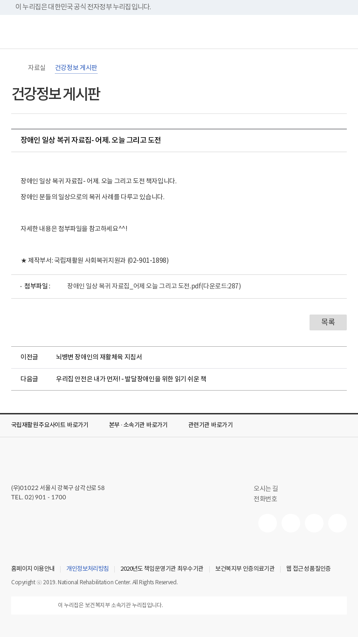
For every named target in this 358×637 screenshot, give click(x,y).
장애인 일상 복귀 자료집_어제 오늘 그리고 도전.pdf (154, 286)
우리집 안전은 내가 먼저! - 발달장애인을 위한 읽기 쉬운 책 (131, 379)
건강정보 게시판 (76, 68)
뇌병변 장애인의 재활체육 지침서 (99, 357)
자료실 (37, 68)
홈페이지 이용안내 (33, 569)
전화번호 (265, 499)
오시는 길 (270, 489)
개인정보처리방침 (87, 569)
